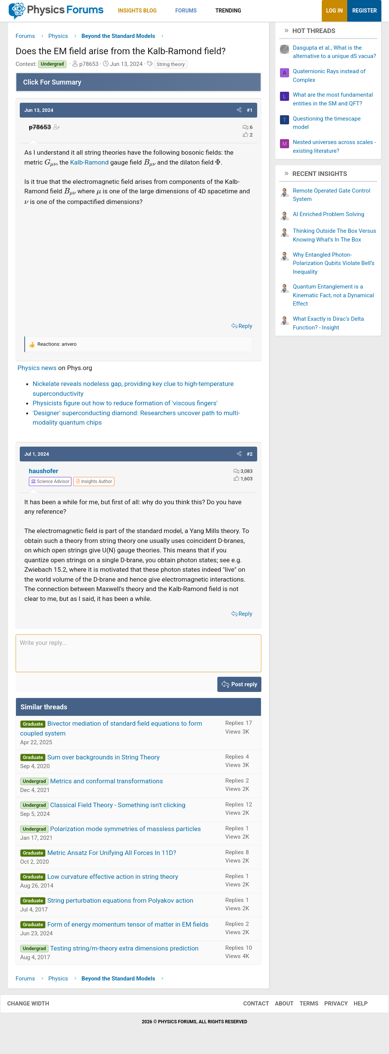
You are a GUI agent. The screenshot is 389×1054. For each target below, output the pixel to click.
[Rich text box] (138, 656)
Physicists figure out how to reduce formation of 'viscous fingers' (125, 406)
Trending (228, 11)
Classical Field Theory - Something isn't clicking (117, 807)
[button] (163, 11)
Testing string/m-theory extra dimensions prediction (124, 951)
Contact (248, 1006)
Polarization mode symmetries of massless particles (125, 831)
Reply (245, 328)
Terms (301, 1006)
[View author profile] (94, 484)
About (276, 1006)
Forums (185, 11)
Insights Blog (137, 11)
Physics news (37, 370)
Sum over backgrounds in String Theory (103, 760)
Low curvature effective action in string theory (112, 879)
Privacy (328, 1006)
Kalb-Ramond (89, 165)
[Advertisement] (138, 265)
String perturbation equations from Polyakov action (120, 903)
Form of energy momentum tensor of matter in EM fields (127, 927)
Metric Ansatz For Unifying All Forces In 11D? (111, 855)
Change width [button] (36, 1006)
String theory (171, 67)
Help (353, 1006)
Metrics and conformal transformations (106, 783)
